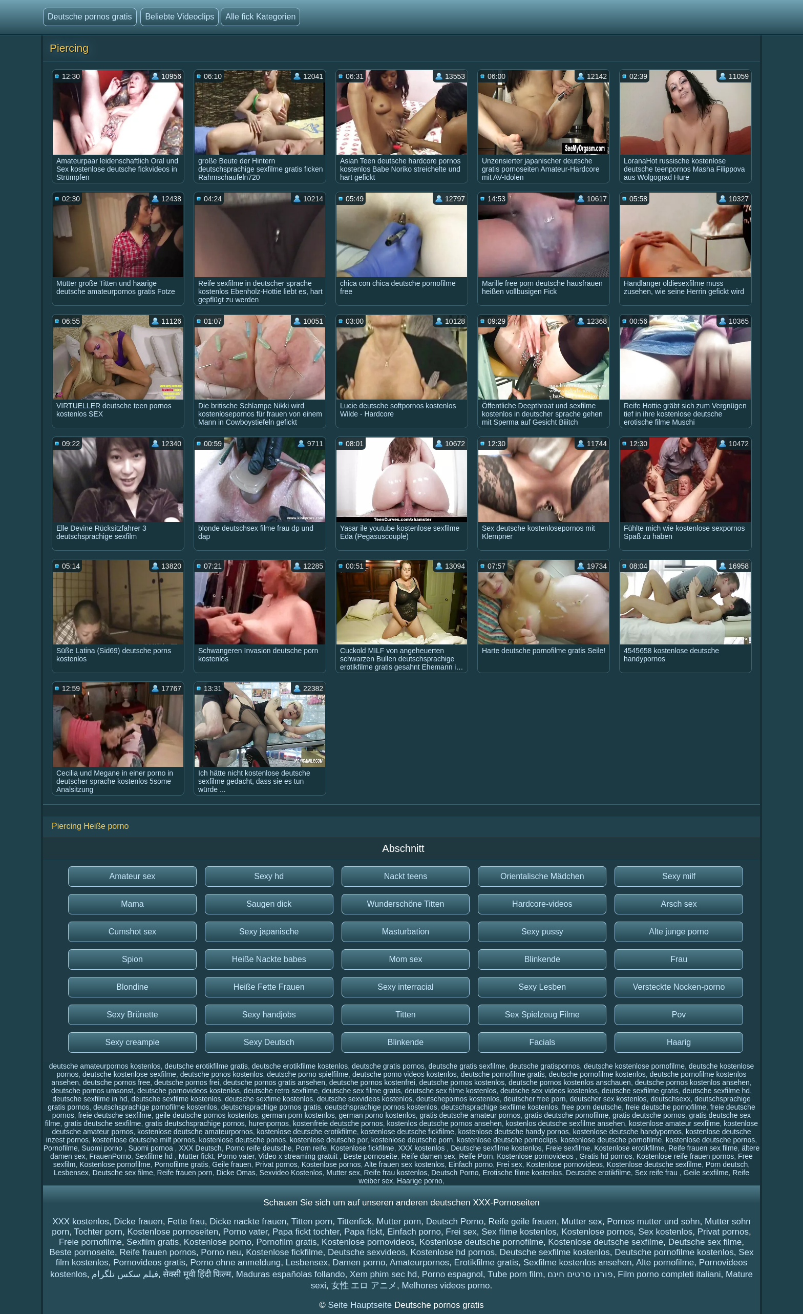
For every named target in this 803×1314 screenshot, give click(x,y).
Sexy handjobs (269, 1014)
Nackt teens (405, 876)
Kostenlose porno (217, 1242)
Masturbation (406, 931)
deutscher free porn (534, 1099)
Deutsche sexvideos (367, 1252)
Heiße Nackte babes (269, 959)
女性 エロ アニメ (364, 1285)
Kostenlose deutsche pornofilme (481, 1242)
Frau (678, 959)
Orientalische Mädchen (542, 876)
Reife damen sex (428, 1156)
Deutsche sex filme (123, 1173)
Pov (679, 1014)
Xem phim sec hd (383, 1274)
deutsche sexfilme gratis (640, 1091)
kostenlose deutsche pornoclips (507, 1140)
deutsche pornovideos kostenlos (188, 1091)
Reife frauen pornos (158, 1252)
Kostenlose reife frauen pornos (685, 1156)
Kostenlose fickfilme (362, 1148)
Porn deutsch (727, 1164)
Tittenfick (354, 1221)
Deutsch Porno (455, 1173)
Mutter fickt (196, 1156)
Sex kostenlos (665, 1232)
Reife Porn (476, 1156)
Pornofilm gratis (286, 1242)
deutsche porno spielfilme (307, 1074)
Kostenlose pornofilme (115, 1164)
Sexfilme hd (155, 1156)
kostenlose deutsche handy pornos (513, 1132)
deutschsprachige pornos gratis (271, 1107)
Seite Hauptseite (361, 1305)
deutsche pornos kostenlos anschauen (570, 1082)
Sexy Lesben (542, 987)
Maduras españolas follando (290, 1274)
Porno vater (236, 1156)
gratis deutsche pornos (648, 1115)
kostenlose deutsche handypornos (627, 1132)
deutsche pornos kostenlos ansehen (692, 1082)
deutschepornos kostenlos (458, 1099)
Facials (542, 1042)
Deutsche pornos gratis (90, 16)
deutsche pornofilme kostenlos (597, 1074)
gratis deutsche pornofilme (566, 1115)
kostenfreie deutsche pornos (338, 1123)
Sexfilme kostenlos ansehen (577, 1262)
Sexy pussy (542, 931)
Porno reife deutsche (258, 1148)
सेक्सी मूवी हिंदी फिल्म (197, 1274)
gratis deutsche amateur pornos (469, 1115)
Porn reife (311, 1148)
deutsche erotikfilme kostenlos (300, 1066)
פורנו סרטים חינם (579, 1274)
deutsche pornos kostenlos (462, 1082)
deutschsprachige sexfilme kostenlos (499, 1107)
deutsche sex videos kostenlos (549, 1091)
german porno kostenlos (377, 1115)
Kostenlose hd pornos (453, 1252)
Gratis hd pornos (605, 1156)
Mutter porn (398, 1221)
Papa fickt (363, 1232)
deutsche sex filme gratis (361, 1091)
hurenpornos (269, 1123)
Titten (405, 1014)
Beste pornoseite (370, 1156)
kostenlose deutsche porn (412, 1140)
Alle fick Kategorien (260, 16)
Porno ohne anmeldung (235, 1262)
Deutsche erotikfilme (598, 1173)
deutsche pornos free (117, 1082)
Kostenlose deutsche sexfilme (654, 1164)
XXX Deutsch (200, 1148)
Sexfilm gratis (152, 1242)
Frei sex (509, 1164)
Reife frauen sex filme (702, 1148)
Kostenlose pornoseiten (172, 1232)
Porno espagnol (452, 1274)
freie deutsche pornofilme (666, 1107)
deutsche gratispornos (544, 1066)
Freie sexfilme (567, 1148)
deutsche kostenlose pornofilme (634, 1066)
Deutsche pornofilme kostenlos (674, 1252)
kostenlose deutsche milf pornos (144, 1140)
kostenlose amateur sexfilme (674, 1123)
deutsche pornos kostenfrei (372, 1082)
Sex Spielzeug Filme (542, 1014)
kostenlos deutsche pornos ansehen (444, 1123)
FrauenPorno (110, 1156)
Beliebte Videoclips (179, 16)
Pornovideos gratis (149, 1262)
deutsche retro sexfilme (281, 1091)
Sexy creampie (132, 1042)
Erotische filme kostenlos (522, 1173)
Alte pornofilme (665, 1262)
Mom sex (405, 959)
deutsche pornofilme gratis (503, 1074)
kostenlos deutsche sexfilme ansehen (565, 1123)
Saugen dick (268, 904)
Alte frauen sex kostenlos (405, 1164)
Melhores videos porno (446, 1285)
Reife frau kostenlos (395, 1173)
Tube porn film (515, 1274)
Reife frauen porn (185, 1173)
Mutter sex (343, 1173)
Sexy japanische (269, 931)
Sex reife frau (657, 1173)
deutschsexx (670, 1099)
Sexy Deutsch (269, 1042)
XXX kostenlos (422, 1148)
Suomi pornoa (152, 1148)
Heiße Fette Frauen (269, 987)
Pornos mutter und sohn (653, 1221)
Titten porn (312, 1221)
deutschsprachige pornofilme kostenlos (155, 1107)
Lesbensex (71, 1173)
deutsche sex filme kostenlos (450, 1091)
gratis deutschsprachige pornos (195, 1123)
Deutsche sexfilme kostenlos (496, 1148)
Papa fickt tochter (305, 1232)
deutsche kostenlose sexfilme (129, 1074)
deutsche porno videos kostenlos (404, 1074)
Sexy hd (269, 876)
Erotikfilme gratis (486, 1262)
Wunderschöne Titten (406, 904)
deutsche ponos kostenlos (221, 1074)
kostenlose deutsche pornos (710, 1140)
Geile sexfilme (706, 1173)
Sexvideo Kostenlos (291, 1173)
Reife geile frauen (523, 1221)
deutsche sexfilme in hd (89, 1099)
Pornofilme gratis (181, 1164)
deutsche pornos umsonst (92, 1091)
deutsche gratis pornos (388, 1066)
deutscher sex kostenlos (607, 1099)
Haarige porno (419, 1181)
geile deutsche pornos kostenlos (206, 1115)
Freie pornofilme (90, 1242)
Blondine (132, 987)
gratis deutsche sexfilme (102, 1123)
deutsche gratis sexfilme (467, 1066)
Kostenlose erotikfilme (629, 1148)
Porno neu (221, 1252)
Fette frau (186, 1221)
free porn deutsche (592, 1107)
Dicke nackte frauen (247, 1221)
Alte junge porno (679, 931)
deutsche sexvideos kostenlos (364, 1099)
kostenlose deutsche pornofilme (611, 1140)
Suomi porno (102, 1148)
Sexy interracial (405, 987)
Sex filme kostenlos (518, 1232)
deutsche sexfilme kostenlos (176, 1099)
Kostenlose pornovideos (536, 1156)
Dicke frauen (138, 1221)
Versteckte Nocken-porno (679, 987)
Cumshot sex (132, 931)
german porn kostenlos (298, 1115)
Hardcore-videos (542, 904)
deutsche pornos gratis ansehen (274, 1082)
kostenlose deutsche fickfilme (407, 1132)
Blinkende (542, 959)
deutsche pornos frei (186, 1082)
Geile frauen (231, 1164)
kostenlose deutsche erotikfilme (306, 1132)
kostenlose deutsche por (328, 1140)
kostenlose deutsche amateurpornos (195, 1132)
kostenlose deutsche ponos (242, 1140)
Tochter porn (98, 1232)
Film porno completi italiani (669, 1274)
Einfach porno (471, 1164)
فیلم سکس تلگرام (125, 1274)
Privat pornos (276, 1164)
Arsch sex (678, 904)
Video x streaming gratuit (299, 1156)
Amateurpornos (419, 1262)
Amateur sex (132, 876)
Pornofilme (61, 1148)
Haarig (679, 1042)
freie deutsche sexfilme (114, 1115)
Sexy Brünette (132, 1014)
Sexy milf (678, 876)
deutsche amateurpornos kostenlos (105, 1066)
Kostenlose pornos (331, 1164)
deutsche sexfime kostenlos (269, 1099)
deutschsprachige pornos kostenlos (381, 1107)
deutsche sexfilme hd (716, 1091)
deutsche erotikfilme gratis (206, 1066)
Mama (132, 904)
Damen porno (358, 1262)
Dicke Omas (236, 1173)
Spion (132, 959)
